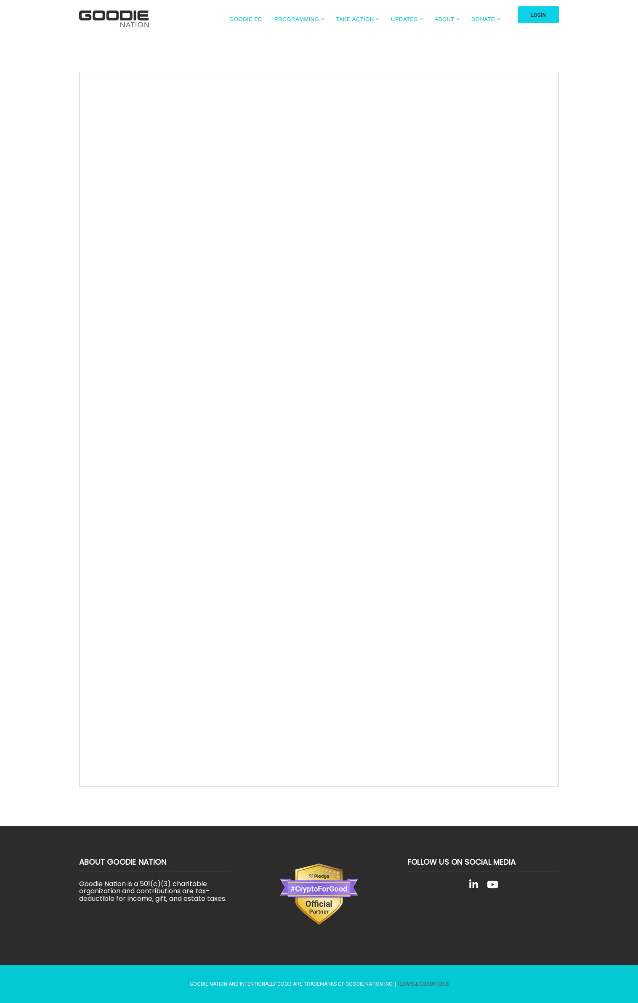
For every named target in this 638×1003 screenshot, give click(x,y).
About (445, 19)
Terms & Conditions (423, 984)
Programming (296, 19)
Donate (483, 19)
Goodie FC (245, 19)
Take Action (355, 19)
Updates (404, 19)
